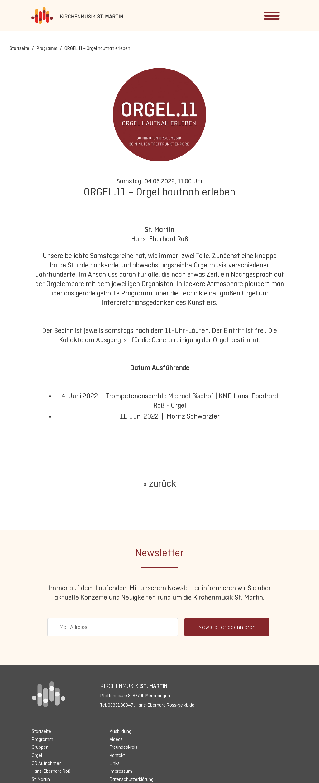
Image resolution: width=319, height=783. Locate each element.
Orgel (37, 755)
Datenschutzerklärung (132, 779)
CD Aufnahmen (47, 763)
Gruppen (40, 747)
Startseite (19, 48)
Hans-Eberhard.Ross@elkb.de (165, 705)
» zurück (159, 483)
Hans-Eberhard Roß (51, 771)
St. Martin (159, 229)
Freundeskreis (123, 747)
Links (115, 763)
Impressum (121, 771)
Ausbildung (120, 731)
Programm (46, 48)
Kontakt (117, 755)
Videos (116, 739)
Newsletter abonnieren (227, 627)
